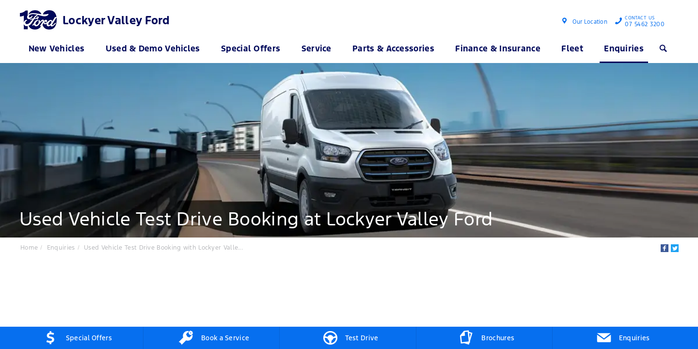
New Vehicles (57, 48)
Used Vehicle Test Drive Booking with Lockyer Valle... (163, 248)
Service (316, 48)
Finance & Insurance (497, 48)
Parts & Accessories (393, 48)
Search (662, 48)
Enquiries (624, 48)
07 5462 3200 (642, 22)
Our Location (589, 21)
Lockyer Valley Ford (116, 20)
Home (29, 248)
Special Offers (250, 48)
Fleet (572, 48)
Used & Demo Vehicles (153, 48)
